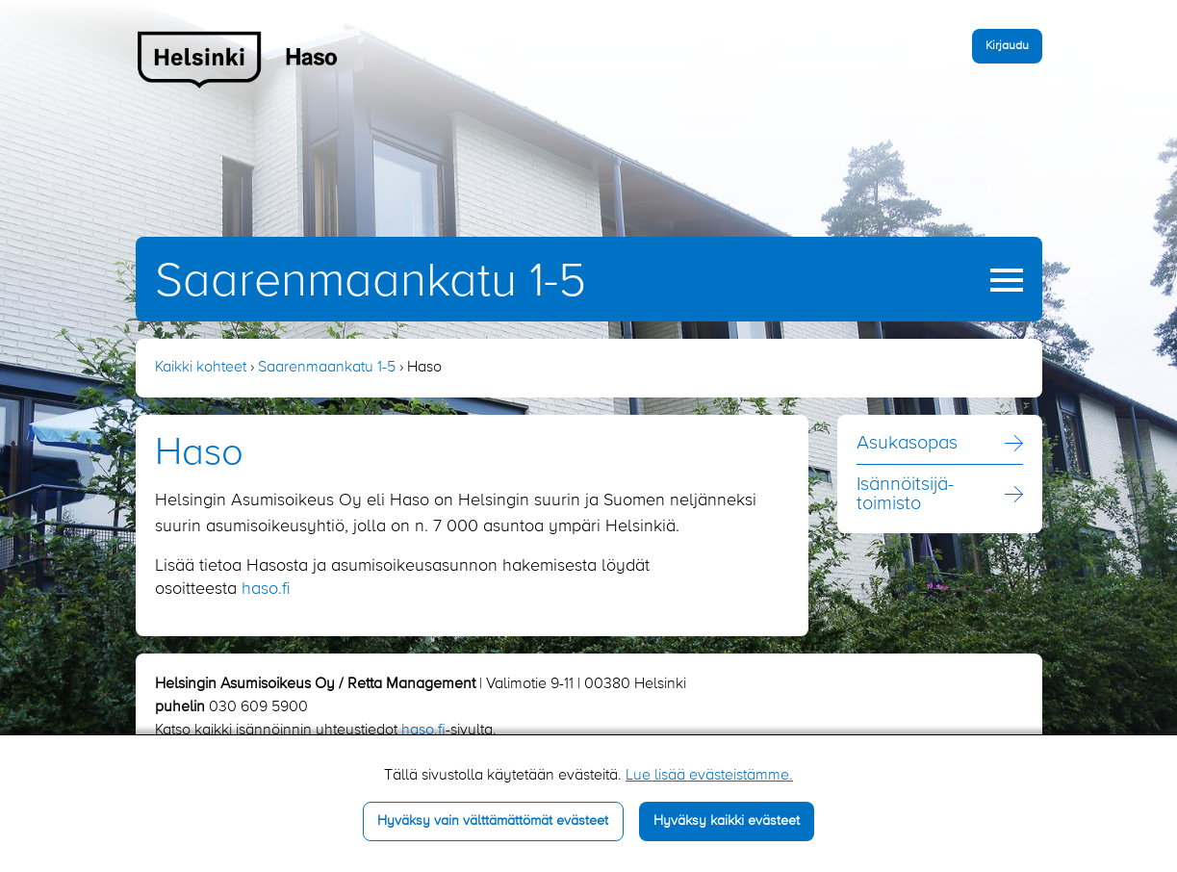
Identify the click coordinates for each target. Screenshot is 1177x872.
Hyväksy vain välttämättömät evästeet (492, 821)
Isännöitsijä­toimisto (905, 494)
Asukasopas (907, 443)
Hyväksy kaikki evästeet (726, 821)
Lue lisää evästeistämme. (709, 775)
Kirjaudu (1007, 45)
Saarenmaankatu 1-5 (370, 282)
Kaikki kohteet (200, 367)
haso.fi (266, 589)
